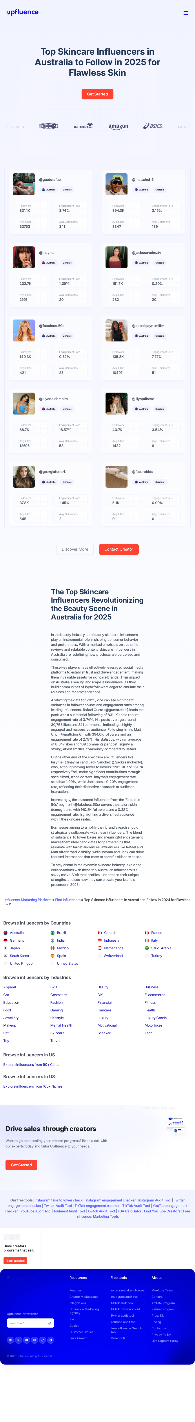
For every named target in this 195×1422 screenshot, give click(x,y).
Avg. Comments (68, 222)
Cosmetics (58, 995)
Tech (148, 1033)
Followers (25, 206)
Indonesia (111, 940)
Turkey (156, 955)
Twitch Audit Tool (101, 1211)
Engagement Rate (69, 206)
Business (152, 987)
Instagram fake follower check (59, 1200)
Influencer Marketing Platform (27, 900)
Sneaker (104, 1033)
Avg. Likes (25, 222)
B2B (53, 987)
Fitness (150, 1002)
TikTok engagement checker (97, 1205)
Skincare (57, 1033)
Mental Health (61, 1025)
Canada (110, 932)
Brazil (61, 932)
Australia (17, 932)
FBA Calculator (130, 1211)
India (61, 940)
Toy (6, 1040)
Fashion (56, 1002)
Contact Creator (118, 549)
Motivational (107, 1025)
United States (67, 963)
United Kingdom (23, 963)
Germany (17, 940)
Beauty (103, 987)
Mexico (63, 948)
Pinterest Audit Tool (69, 1211)
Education (11, 1002)
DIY (100, 995)
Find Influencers (67, 900)
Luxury (103, 1018)
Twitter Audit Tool (58, 1205)
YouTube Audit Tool (35, 1211)
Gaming (56, 1010)
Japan (15, 948)
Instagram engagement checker (111, 1200)
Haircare (104, 1010)
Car (6, 995)
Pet (5, 1033)
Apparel (9, 987)
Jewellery (11, 1018)
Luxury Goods (156, 1018)
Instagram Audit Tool (154, 1200)
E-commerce (155, 995)
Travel (55, 1040)
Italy (154, 940)
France (156, 932)
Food (7, 1010)
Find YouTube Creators (162, 1211)
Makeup (9, 1025)
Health (150, 1010)
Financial (105, 1002)
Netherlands (113, 948)
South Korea (19, 955)
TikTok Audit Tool (136, 1205)
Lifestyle (57, 1018)
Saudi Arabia (161, 948)
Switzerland (113, 955)
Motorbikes (153, 1025)
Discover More (75, 549)
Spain (61, 955)
